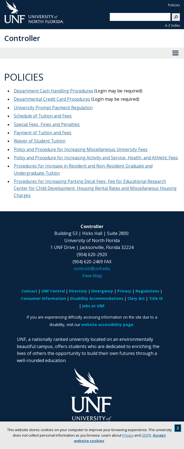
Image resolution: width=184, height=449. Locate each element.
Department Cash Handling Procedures (53, 91)
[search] (137, 17)
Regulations (147, 291)
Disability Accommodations (96, 298)
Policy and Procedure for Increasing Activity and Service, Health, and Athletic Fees (96, 158)
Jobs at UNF (93, 305)
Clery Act (136, 298)
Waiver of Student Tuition (39, 141)
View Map (92, 276)
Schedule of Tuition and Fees (43, 116)
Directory (78, 291)
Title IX (156, 298)
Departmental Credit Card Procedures (52, 99)
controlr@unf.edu (92, 268)
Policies (174, 5)
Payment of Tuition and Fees (42, 133)
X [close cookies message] (178, 428)
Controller (22, 38)
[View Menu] (175, 53)
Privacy (128, 435)
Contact (29, 291)
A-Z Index (172, 25)
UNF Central (53, 291)
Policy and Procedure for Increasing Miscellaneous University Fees (81, 149)
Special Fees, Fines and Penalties (47, 124)
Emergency (102, 291)
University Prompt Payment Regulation (53, 108)
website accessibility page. (107, 324)
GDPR (146, 435)
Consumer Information (43, 298)
